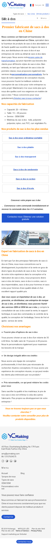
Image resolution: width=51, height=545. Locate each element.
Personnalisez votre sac (10, 487)
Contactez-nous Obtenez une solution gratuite (25, 218)
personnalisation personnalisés (27, 74)
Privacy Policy (36, 531)
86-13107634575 (8, 456)
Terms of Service (22, 531)
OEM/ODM (6, 483)
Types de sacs (7, 480)
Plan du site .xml (7, 531)
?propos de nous (8, 477)
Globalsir (23, 534)
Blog (22, 473)
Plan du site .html (38, 529)
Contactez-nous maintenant (24, 542)
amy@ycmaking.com (10, 454)
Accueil (4, 473)
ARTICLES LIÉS (23, 529)
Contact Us (8, 517)
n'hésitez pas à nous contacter (27, 98)
